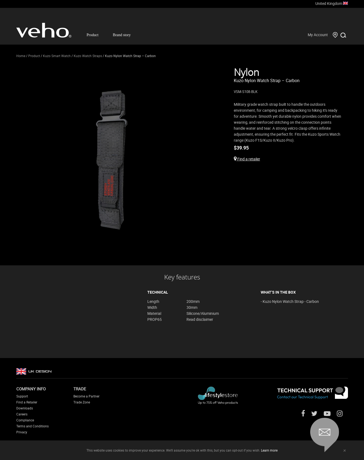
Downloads (24, 408)
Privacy (21, 432)
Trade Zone (81, 402)
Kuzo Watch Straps (88, 56)
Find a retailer (247, 158)
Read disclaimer (199, 319)
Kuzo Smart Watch (57, 56)
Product (93, 35)
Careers (21, 414)
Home (20, 56)
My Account (318, 34)
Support (22, 396)
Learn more (269, 450)
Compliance (25, 420)
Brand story (122, 35)
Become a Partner (86, 396)
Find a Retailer (26, 402)
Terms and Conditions (32, 426)
